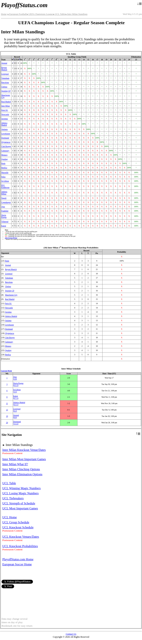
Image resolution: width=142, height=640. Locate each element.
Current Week (6, 371)
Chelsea (4, 87)
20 (7, 423)
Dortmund (5, 138)
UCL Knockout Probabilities (20, 546)
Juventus (4, 119)
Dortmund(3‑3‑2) (17, 423)
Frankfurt (4, 211)
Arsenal (4, 63)
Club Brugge (6, 146)
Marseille (4, 172)
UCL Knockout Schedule (18, 527)
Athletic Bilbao (4, 193)
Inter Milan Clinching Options (21, 469)
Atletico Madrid (4, 124)
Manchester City (11, 295)
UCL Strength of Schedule (18, 503)
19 (7, 416)
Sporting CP (5, 91)
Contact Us (71, 634)
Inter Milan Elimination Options (22, 474)
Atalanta (4, 129)
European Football (16, 14)
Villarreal (4, 221)
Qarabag (4, 159)
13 (7, 410)
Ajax (3, 207)
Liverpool (5, 74)
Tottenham (5, 78)
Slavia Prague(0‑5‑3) (18, 384)
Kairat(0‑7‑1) (15, 397)
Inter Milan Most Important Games (24, 459)
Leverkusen (5, 133)
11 (7, 403)
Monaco (4, 155)
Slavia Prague (4, 216)
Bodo (3, 163)
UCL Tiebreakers (13, 498)
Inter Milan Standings (76, 14)
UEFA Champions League (40, 14)
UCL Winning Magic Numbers (21, 488)
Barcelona (5, 82)
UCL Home (9, 517)
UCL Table (59, 14)
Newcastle (5, 114)
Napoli (3, 198)
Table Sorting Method (11, 238)
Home (4, 14)
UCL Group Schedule (15, 522)
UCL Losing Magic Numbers (20, 493)
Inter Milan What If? (15, 464)
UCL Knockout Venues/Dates (20, 536)
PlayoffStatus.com (24, 5)
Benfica (4, 168)
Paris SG (4, 110)
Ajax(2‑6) (15, 378)
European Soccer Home (17, 564)
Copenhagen (6, 202)
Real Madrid (6, 102)
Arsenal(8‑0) (16, 416)
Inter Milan (5, 106)
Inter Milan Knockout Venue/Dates (24, 450)
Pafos (3, 177)
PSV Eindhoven (5, 186)
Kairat (3, 226)
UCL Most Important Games (20, 508)
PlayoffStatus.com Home (18, 559)
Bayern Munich (4, 68)
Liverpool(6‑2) (17, 410)
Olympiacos (5, 142)
